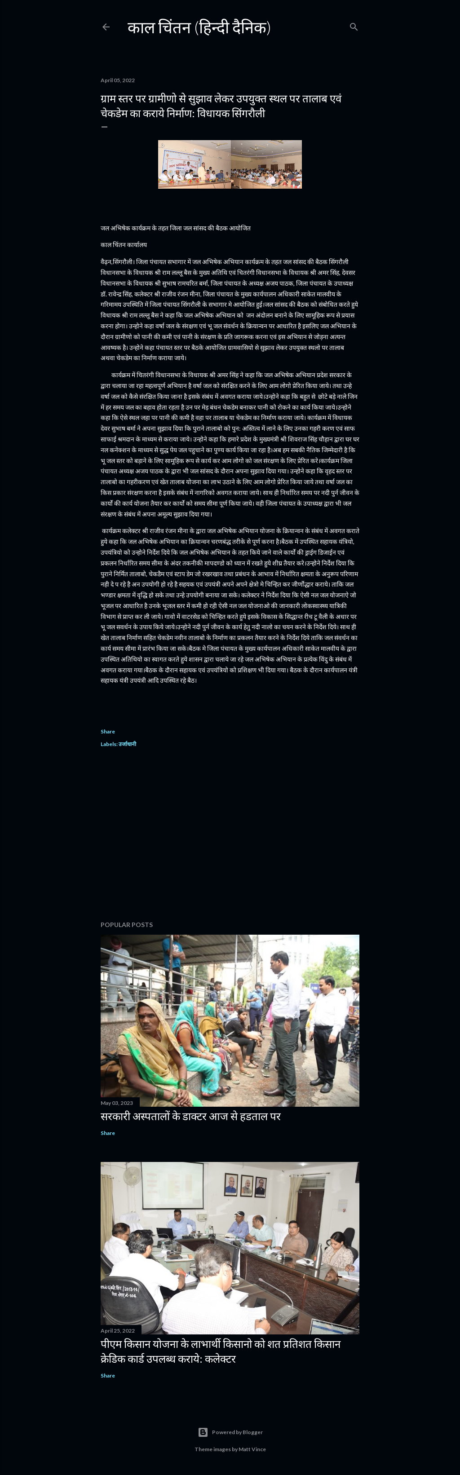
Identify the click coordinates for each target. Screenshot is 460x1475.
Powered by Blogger (230, 1432)
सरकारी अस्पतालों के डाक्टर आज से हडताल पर (191, 1115)
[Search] (354, 25)
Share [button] (108, 731)
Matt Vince (252, 1449)
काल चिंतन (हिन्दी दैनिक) (199, 27)
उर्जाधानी (127, 744)
